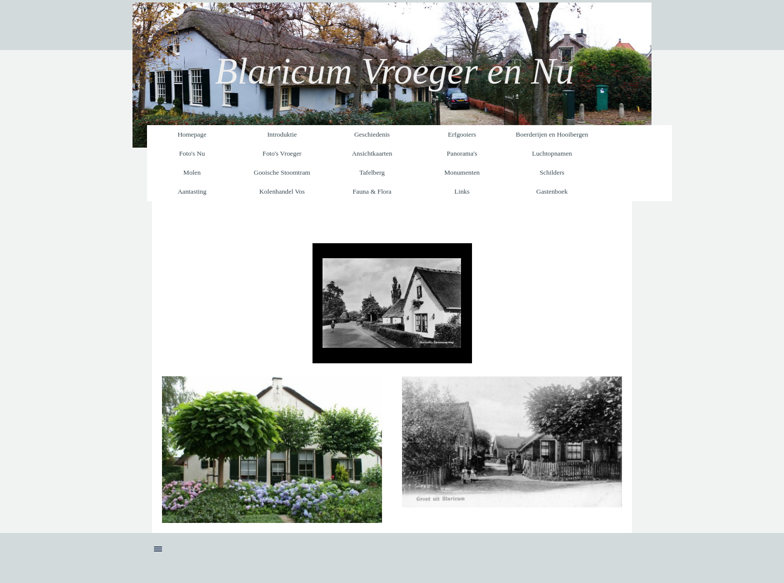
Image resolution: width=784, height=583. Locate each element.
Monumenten (462, 172)
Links (462, 191)
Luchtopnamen (552, 153)
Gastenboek (552, 191)
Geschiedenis (372, 134)
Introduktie (281, 134)
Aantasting (192, 191)
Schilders (552, 172)
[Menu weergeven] (158, 549)
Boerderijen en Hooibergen (552, 134)
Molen (192, 172)
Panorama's (462, 153)
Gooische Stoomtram (282, 172)
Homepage (192, 134)
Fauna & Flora (372, 191)
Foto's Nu (192, 153)
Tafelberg (372, 172)
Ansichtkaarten (372, 153)
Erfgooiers (462, 134)
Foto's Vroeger (282, 153)
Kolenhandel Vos (282, 191)
